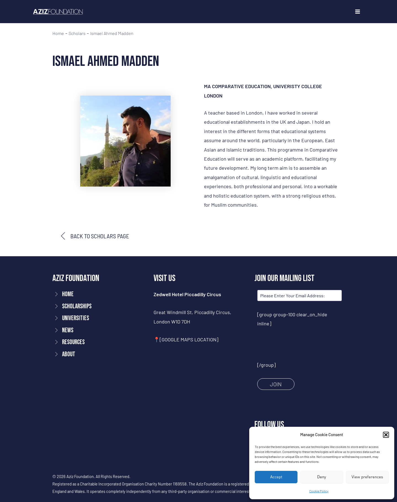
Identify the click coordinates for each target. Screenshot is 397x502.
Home (58, 33)
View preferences (367, 476)
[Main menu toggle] (357, 12)
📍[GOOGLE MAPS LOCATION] (186, 339)
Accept (276, 476)
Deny (321, 476)
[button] (386, 435)
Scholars (77, 33)
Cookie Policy (319, 491)
